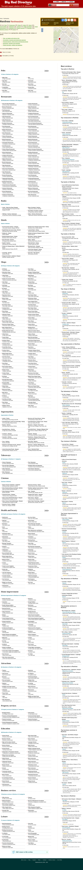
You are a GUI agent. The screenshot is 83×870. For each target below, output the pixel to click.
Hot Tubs (4, 640)
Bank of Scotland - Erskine (68, 214)
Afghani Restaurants (6, 158)
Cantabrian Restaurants (33, 113)
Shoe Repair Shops (32, 308)
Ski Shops (4, 301)
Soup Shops (5, 363)
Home (1, 18)
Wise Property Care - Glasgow (68, 610)
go (71, 5)
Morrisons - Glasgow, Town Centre (35, 424)
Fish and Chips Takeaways (8, 465)
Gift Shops (4, 269)
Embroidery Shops (6, 272)
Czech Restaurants (32, 175)
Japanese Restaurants (7, 113)
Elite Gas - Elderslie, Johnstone (69, 567)
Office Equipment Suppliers (34, 807)
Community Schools (6, 771)
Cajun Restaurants (6, 171)
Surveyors (30, 650)
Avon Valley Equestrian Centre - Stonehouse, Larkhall (69, 706)
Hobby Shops (5, 386)
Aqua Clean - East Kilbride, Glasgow (70, 734)
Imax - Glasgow (31, 491)
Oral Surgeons (31, 579)
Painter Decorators (6, 598)
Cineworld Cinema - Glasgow (8, 494)
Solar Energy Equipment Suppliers (36, 618)
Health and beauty (27, 26)
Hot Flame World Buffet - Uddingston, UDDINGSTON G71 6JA (70, 145)
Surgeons (4, 546)
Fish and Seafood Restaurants (35, 123)
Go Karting (30, 683)
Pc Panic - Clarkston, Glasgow (68, 322)
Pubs (5, 25)
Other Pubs (30, 90)
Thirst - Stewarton (66, 158)
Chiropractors (5, 585)
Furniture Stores (6, 350)
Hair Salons (4, 540)
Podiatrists (30, 569)
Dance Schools (31, 738)
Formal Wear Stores (6, 347)
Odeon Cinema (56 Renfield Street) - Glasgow (12, 497)
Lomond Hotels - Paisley (33, 229)
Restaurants (12, 25)
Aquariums (30, 670)
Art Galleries (31, 673)
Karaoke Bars (31, 87)
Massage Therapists (6, 543)
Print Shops (30, 288)
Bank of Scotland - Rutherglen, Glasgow (71, 223)
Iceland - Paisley (6, 418)
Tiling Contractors (6, 611)
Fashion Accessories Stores (8, 278)
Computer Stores (32, 353)
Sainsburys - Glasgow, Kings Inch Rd (36, 437)
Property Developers (32, 719)
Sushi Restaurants (6, 145)
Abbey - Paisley (31, 239)
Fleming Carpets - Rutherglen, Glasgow (70, 332)
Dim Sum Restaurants (33, 191)
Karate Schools (5, 735)
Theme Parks (5, 693)
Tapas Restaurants (6, 165)
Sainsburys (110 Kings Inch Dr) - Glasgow (11, 444)
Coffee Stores (5, 334)
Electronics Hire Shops (33, 373)
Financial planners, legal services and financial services (15, 41)
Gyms (3, 527)
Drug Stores (30, 347)
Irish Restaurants (32, 181)
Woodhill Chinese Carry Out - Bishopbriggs (71, 403)
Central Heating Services (7, 618)
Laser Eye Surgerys (6, 572)
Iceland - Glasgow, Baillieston (68, 347)
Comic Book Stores (32, 363)
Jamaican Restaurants (7, 188)
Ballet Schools (31, 745)
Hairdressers (5, 517)
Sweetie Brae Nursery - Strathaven (69, 693)
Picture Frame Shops (32, 311)
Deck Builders (31, 621)
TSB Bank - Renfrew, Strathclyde (9, 213)
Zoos (29, 693)
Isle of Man (59, 859)
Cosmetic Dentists (6, 575)
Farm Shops (31, 269)
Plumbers (30, 608)
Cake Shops (5, 282)
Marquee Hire (31, 836)
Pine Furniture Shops (7, 366)
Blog (29, 859)
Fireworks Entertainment (7, 843)
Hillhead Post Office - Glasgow (69, 770)
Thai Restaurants (6, 110)
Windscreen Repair (6, 846)
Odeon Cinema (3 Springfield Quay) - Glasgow (12, 501)
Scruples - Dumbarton (67, 313)
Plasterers (30, 598)
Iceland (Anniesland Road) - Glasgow (10, 449)
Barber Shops (5, 298)
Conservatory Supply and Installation (10, 650)
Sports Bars (30, 84)
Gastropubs (30, 80)
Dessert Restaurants (6, 191)
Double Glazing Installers (7, 605)
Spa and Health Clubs (7, 553)
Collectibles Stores (6, 360)
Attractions (11, 28)
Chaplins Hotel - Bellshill (67, 279)
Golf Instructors (5, 784)
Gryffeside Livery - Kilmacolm (68, 681)
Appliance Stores (6, 405)
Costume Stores (31, 366)
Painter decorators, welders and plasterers (12, 45)
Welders (4, 614)
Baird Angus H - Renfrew (67, 501)
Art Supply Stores (32, 389)
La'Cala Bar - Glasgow (67, 90)
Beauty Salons (31, 572)
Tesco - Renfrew (5, 441)
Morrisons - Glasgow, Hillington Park (36, 444)
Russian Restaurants (6, 175)
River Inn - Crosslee (66, 839)
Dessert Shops (31, 343)
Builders (4, 624)
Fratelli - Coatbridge (66, 170)
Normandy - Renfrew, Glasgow (35, 236)
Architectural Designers (7, 627)
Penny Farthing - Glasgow (67, 102)
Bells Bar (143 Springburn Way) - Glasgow (71, 72)
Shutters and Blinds (6, 647)
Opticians (4, 520)
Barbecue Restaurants (33, 188)
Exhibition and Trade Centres (8, 686)
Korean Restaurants (32, 162)
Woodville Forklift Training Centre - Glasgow (69, 718)
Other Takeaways (6, 472)
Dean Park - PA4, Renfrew (33, 252)
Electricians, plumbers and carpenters (11, 43)
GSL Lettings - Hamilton (67, 631)
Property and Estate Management (9, 715)
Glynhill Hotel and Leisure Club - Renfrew (11, 229)
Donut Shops (31, 382)
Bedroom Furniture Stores (34, 330)
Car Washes (5, 833)
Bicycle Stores (31, 392)
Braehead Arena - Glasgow (34, 246)
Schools (4, 768)
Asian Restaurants (6, 132)
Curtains (30, 637)
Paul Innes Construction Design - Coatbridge (69, 529)
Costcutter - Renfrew (6, 437)
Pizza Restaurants (6, 126)
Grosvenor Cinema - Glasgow (8, 504)
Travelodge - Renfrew (7, 252)
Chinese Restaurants (6, 136)
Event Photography (32, 833)
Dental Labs (4, 569)
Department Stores (6, 295)
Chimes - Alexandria (66, 132)
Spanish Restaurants (32, 139)
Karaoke (30, 826)
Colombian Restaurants (33, 171)
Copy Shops (31, 356)
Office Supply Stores (6, 807)
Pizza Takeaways (32, 462)
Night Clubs (4, 77)
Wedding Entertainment (7, 830)
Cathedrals (4, 689)
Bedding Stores (31, 327)
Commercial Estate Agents (34, 715)
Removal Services (6, 608)
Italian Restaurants (32, 106)
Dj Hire (29, 830)
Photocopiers (31, 810)
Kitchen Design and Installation (9, 634)
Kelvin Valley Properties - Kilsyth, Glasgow (71, 622)
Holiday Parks (31, 680)
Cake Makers (31, 843)
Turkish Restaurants (32, 136)
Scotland (44, 859)
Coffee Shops (5, 275)
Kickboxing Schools (32, 771)
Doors (29, 640)
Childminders (5, 549)
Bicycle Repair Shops (7, 321)
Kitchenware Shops (32, 298)
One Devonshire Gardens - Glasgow (10, 226)
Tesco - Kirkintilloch (66, 355)
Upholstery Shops (6, 314)
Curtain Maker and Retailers (34, 647)
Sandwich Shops (6, 340)
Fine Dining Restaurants (33, 119)
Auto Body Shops (32, 304)
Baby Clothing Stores (7, 327)
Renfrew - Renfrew (6, 424)
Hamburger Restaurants (33, 165)
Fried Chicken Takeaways (33, 468)
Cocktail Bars (5, 87)
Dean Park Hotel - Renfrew (8, 239)
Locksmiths (30, 624)
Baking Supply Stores (7, 353)
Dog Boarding (5, 839)
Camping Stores (5, 308)
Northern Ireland (51, 859)
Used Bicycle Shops (6, 399)
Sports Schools (31, 533)
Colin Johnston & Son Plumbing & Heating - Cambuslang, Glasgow (71, 555)
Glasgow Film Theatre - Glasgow (35, 494)
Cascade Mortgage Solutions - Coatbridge (71, 654)
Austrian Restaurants (33, 184)
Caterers (30, 803)
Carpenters (4, 601)
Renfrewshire (6, 18)
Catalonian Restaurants (33, 158)
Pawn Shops (5, 402)
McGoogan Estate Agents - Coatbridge (70, 643)
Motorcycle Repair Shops (33, 386)
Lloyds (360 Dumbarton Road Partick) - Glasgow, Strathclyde (70, 186)
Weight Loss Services (7, 582)
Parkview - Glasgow (32, 433)
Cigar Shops (5, 291)
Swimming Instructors (33, 774)
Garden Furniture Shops (33, 314)
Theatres (4, 670)
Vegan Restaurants (6, 116)
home (57, 1)
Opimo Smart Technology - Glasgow (36, 501)
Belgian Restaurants (6, 129)
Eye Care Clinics (31, 517)
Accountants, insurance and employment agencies (14, 40)
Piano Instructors (32, 768)
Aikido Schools (5, 758)
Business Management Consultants (36, 800)
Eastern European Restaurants (35, 149)
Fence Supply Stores (32, 301)
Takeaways (11, 26)
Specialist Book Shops (7, 379)
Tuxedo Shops (5, 337)
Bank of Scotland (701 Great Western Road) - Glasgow (71, 195)
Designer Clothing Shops (33, 272)
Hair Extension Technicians (34, 546)
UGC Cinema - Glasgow (33, 497)
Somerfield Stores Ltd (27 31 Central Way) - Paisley (13, 421)
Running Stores (31, 540)
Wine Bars (4, 84)
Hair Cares (30, 582)
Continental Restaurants (33, 178)
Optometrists (5, 536)
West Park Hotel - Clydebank (68, 267)
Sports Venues (31, 553)
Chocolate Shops (32, 402)
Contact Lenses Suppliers (8, 566)
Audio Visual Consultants (33, 614)
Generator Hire (5, 810)
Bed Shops (30, 285)
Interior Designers (32, 634)
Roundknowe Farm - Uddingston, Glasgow (71, 669)
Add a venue (23, 859)
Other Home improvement (8, 657)
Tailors (29, 291)
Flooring (4, 631)
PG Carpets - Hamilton (67, 782)
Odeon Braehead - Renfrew (8, 491)
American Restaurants (33, 145)
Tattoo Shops (5, 317)
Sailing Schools (31, 781)
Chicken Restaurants (32, 103)
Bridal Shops (31, 275)
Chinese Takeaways (6, 462)
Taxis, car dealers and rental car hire (11, 38)
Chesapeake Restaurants (7, 142)
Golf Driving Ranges (32, 676)
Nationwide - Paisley (66, 204)
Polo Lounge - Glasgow (67, 109)
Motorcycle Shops (6, 389)
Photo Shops (5, 311)
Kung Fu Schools (32, 777)
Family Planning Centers (33, 562)
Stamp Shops (31, 379)
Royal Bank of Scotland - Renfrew (35, 210)
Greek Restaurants (32, 126)
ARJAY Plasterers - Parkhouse (68, 541)
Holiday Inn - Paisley (6, 233)
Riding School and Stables (8, 755)
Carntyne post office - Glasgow (69, 302)
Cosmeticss (30, 536)
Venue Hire (30, 823)
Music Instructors (32, 758)
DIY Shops (4, 288)
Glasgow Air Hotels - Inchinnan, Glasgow (11, 256)
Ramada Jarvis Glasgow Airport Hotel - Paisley (38, 226)
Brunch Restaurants (32, 142)
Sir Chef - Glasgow (66, 394)
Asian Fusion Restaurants (8, 168)
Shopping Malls (5, 382)
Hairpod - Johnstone (66, 490)
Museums (4, 676)
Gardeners (30, 631)
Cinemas (19, 26)
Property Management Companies (9, 722)
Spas (3, 530)
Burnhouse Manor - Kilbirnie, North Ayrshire (69, 247)
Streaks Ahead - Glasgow (67, 471)
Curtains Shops (5, 373)
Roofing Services (32, 611)
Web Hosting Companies (7, 803)
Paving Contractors (6, 621)
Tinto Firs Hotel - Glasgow (67, 258)
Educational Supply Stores (34, 340)
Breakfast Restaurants (7, 123)
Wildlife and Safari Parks (33, 696)
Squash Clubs (31, 559)
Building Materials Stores (7, 330)
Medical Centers (5, 559)
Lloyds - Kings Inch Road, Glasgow (10, 207)
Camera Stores (31, 324)
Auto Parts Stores (6, 356)
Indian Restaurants (6, 119)
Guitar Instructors (32, 761)
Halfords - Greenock (66, 808)
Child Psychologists (32, 575)
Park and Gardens (6, 680)
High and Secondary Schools (8, 742)
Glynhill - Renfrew (6, 242)
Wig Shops (30, 395)
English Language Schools (34, 748)
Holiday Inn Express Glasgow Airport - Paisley (38, 233)
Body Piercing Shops (33, 337)
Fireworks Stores (32, 360)
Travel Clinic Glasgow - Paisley (35, 249)
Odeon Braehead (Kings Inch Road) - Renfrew (12, 488)
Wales (39, 859)
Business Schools (6, 738)
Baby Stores (5, 392)
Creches (4, 562)
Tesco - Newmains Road (33, 449)
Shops (30, 25)
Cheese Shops (31, 317)
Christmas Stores (6, 343)
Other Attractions (6, 699)
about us (64, 1)
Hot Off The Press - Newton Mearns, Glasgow (70, 760)
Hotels (24, 25)
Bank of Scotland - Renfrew (34, 207)
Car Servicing (5, 836)
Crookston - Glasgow (7, 433)
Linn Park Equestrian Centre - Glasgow (70, 817)
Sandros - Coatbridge (66, 413)
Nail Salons (4, 523)
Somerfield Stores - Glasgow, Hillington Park (38, 429)
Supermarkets (3, 26)
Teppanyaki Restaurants (7, 178)
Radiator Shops (5, 369)
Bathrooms (4, 637)
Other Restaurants (32, 194)
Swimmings (30, 549)
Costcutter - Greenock (67, 381)
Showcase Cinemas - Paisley (34, 484)
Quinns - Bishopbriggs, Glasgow (69, 80)
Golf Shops (4, 285)
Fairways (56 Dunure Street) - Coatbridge (71, 365)
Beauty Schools (5, 764)
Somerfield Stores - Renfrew (8, 429)
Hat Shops (4, 376)
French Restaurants (32, 129)
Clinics (29, 527)
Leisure (14, 29)
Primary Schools (31, 755)
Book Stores (31, 278)
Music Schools (5, 774)
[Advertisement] (42, 12)
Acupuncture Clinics (32, 566)
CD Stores (4, 395)
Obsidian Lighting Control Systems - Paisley (38, 488)
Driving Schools (5, 748)
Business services (4, 29)
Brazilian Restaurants (33, 152)
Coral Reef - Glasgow (66, 581)
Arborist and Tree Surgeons (34, 627)
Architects (4, 644)
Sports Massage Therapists (34, 523)
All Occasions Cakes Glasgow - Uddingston (71, 798)
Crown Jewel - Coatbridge (67, 120)
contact (71, 1)
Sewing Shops (31, 282)
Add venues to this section (24, 852)
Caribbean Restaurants (7, 155)
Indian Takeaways (6, 468)
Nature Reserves (31, 686)
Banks (19, 25)
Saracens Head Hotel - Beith (68, 237)
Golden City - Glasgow (67, 430)
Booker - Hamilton (66, 372)
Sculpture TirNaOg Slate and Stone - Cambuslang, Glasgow (70, 594)
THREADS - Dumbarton (67, 292)
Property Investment (6, 719)
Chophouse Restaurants (7, 194)
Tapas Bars (4, 80)
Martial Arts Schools (32, 751)
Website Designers (6, 800)
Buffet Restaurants (32, 110)
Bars (29, 77)
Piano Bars (4, 90)
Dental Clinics (31, 556)
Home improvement (9, 592)
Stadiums (4, 683)
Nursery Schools (6, 745)
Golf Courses (5, 673)
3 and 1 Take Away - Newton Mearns (70, 422)
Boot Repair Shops (6, 304)
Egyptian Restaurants (7, 181)
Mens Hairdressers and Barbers (35, 530)
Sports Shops (31, 520)
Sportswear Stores (6, 533)
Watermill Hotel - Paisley (33, 242)
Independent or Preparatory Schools (10, 751)
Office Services (5, 797)
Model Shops (31, 369)
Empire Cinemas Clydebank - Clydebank (11, 484)
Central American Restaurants (9, 184)
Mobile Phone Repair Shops (34, 376)
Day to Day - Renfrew (32, 441)
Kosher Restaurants (32, 155)
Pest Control (31, 644)
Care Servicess (5, 579)
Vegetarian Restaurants (33, 168)
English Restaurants (32, 132)
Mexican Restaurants (7, 106)
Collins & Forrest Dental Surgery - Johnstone (69, 460)
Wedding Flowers (6, 826)
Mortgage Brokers (6, 712)
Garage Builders (31, 601)
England (34, 859)
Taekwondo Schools (6, 761)
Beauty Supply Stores (7, 556)
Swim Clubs (30, 543)
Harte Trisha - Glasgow (67, 482)
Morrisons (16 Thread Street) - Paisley (36, 418)
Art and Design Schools (7, 777)
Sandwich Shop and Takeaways (35, 465)
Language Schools (32, 742)
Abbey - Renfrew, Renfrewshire (35, 213)
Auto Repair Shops (32, 295)
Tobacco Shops (31, 334)
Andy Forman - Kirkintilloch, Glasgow (70, 826)
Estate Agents (31, 712)
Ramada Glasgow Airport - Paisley (9, 236)
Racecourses (31, 689)
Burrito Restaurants (6, 162)
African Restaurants (6, 152)
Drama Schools (5, 781)
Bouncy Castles (31, 839)
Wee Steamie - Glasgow (67, 747)
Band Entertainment (6, 823)
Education (29, 28)
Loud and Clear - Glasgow (67, 444)
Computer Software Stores (34, 350)
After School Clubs (32, 735)
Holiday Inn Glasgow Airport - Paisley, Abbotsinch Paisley (13, 247)
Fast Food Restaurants (33, 116)
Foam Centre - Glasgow (67, 518)
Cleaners (30, 797)
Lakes (3, 696)
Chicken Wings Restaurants (8, 149)
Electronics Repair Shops (8, 324)
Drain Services (5, 653)
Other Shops (31, 405)
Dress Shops (31, 321)
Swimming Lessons (32, 764)
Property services (21, 28)
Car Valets (30, 653)
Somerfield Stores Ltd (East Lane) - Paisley (37, 421)
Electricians (30, 605)
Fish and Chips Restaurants (8, 103)
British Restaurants (6, 139)
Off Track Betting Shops (33, 399)
